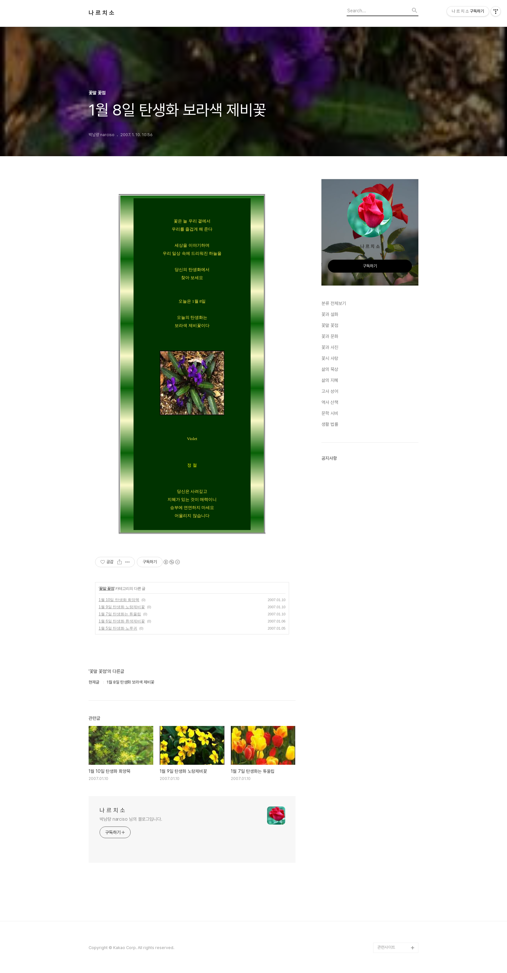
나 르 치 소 (101, 13)
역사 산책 (329, 402)
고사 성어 (329, 391)
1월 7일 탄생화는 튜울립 (120, 614)
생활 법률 (329, 424)
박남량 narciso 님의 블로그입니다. (131, 819)
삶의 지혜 (329, 380)
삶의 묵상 (329, 369)
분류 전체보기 (333, 303)
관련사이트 (386, 947)
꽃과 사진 (329, 347)
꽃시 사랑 (329, 358)
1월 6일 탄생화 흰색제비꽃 (122, 621)
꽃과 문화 (329, 336)
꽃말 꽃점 (106, 588)
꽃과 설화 (329, 314)
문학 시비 (329, 413)
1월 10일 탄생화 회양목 (119, 600)
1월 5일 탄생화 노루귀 (118, 628)
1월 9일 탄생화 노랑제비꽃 (122, 607)
